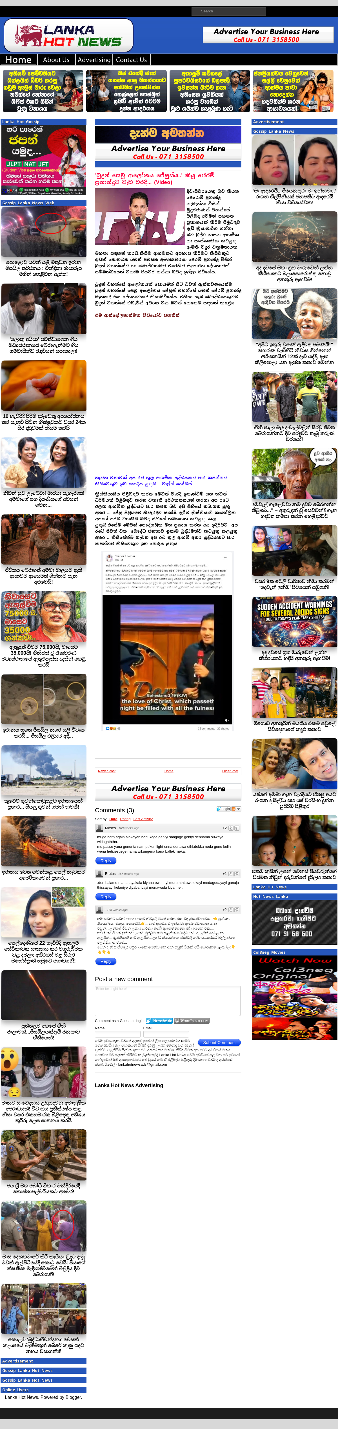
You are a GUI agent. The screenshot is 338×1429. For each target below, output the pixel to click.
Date (113, 819)
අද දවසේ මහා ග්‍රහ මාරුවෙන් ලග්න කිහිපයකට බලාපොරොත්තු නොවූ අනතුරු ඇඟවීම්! (294, 273)
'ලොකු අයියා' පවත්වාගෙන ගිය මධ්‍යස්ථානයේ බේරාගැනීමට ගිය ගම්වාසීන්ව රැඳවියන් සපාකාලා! (43, 345)
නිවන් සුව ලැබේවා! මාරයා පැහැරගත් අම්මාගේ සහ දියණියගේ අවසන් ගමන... (43, 499)
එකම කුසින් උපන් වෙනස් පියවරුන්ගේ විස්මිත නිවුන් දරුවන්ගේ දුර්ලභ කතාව (294, 874)
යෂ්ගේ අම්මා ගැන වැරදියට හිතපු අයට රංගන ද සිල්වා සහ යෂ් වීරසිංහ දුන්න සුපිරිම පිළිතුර (294, 800)
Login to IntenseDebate (159, 1021)
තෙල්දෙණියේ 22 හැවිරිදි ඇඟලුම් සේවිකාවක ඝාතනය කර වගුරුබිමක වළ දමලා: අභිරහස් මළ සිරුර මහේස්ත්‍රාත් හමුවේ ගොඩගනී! (43, 952)
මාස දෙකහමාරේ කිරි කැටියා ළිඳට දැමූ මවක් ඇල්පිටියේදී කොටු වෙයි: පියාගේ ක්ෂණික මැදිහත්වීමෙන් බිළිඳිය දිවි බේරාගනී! (44, 1265)
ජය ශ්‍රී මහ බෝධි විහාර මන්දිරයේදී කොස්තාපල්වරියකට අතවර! (43, 1188)
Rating (125, 819)
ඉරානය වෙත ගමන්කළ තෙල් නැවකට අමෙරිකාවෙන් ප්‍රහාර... (43, 875)
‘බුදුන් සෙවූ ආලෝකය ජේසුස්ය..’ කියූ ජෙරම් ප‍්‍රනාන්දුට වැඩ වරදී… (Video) (155, 178)
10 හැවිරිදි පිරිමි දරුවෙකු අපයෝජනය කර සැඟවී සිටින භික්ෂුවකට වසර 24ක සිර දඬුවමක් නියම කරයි (43, 422)
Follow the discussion (236, 808)
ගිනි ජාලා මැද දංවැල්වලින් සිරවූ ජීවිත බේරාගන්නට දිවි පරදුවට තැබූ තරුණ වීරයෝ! (294, 433)
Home (169, 771)
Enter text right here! (168, 1001)
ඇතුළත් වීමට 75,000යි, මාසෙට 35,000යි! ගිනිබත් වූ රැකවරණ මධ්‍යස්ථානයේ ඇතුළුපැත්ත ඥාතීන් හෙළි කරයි (43, 656)
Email (148, 1028)
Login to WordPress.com (192, 1021)
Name (100, 1028)
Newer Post (106, 771)
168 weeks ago (128, 828)
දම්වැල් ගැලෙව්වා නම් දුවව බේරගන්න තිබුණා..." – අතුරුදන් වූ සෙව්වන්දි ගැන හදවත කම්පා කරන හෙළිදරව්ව (294, 510)
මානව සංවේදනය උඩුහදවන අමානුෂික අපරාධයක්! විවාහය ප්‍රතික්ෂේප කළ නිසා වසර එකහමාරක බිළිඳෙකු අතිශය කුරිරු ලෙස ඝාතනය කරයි (43, 1111)
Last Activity (143, 819)
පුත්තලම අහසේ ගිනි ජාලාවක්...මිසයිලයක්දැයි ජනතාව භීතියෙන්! (43, 1032)
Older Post (230, 771)
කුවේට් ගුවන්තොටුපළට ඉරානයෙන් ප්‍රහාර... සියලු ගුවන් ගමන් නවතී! (43, 804)
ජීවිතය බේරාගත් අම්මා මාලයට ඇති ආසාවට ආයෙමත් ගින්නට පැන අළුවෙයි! (43, 576)
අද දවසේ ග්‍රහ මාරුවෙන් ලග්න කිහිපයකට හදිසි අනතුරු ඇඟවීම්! (294, 655)
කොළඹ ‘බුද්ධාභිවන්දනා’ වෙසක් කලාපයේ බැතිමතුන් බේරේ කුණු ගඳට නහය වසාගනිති (43, 1345)
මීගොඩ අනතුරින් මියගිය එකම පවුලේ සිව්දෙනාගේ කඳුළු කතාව (294, 726)
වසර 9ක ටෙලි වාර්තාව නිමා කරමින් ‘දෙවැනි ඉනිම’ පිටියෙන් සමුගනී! (294, 584)
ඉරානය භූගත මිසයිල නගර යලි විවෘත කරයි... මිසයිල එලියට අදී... (43, 733)
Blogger (73, 1397)
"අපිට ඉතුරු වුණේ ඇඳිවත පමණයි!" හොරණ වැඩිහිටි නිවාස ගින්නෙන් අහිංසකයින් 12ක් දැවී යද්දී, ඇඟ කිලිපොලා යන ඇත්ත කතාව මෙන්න (294, 353)
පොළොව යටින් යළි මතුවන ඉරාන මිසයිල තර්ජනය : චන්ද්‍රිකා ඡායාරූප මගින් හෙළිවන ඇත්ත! (43, 268)
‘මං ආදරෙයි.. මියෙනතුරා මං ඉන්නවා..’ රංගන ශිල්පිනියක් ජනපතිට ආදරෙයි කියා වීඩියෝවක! (294, 196)
